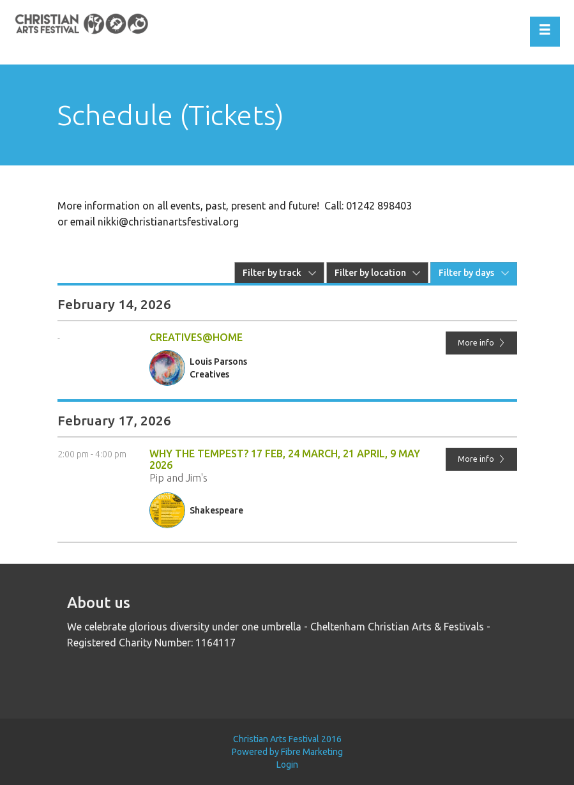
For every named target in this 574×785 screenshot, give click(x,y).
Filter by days (466, 273)
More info (481, 343)
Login (287, 764)
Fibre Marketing (312, 752)
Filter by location (370, 273)
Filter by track (272, 273)
